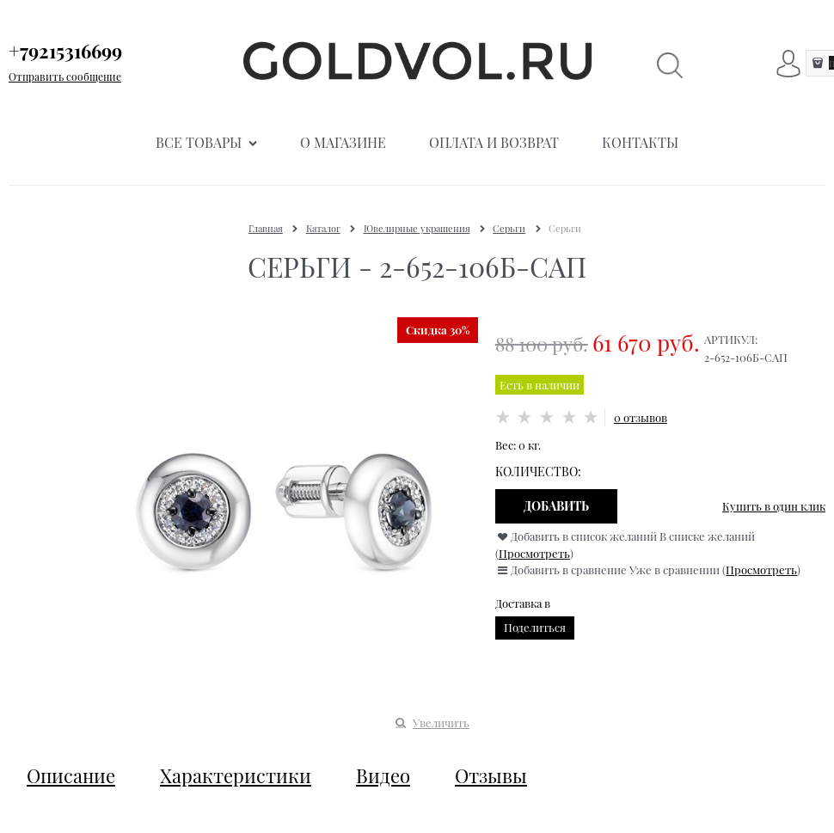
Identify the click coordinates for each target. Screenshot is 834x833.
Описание (71, 775)
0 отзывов (640, 417)
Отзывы (491, 775)
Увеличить (441, 722)
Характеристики (235, 775)
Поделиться (535, 627)
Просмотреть (534, 553)
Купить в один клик (773, 506)
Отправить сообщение (65, 76)
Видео (383, 775)
